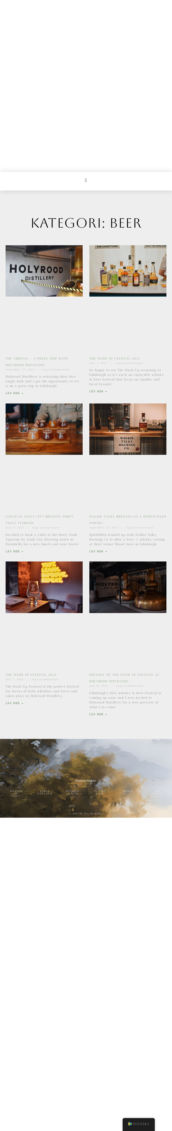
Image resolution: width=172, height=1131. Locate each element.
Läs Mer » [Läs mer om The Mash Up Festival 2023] (98, 283)
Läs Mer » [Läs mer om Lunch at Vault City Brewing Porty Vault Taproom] (15, 443)
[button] (86, 72)
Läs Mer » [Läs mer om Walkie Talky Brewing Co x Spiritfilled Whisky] (98, 443)
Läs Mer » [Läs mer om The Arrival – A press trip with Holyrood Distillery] (15, 285)
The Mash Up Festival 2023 (114, 250)
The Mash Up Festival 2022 (31, 566)
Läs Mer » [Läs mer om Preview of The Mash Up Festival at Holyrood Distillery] (98, 606)
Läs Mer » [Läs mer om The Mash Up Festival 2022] (15, 595)
